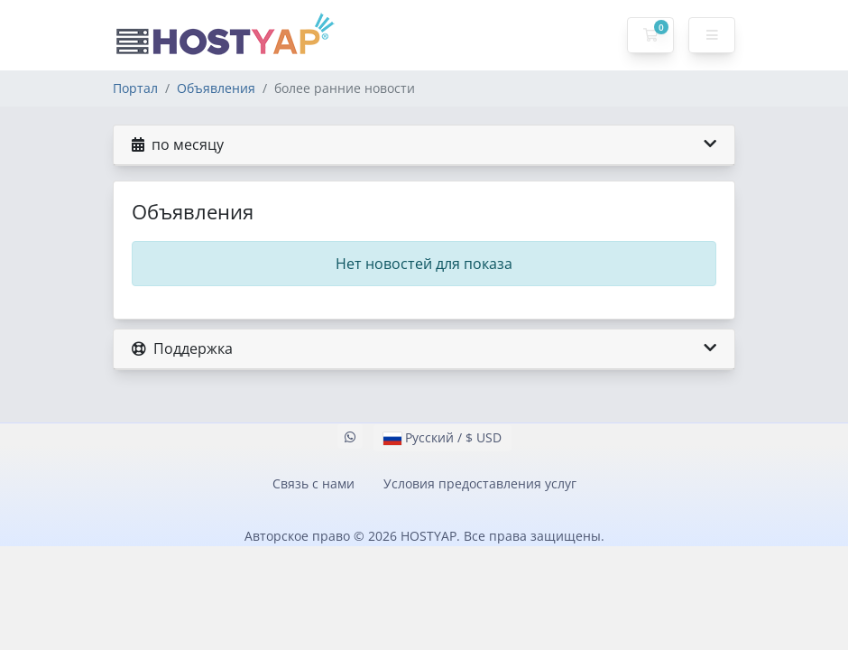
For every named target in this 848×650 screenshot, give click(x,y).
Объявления (216, 88)
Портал (135, 88)
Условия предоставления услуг (479, 483)
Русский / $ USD (442, 437)
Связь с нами (313, 483)
